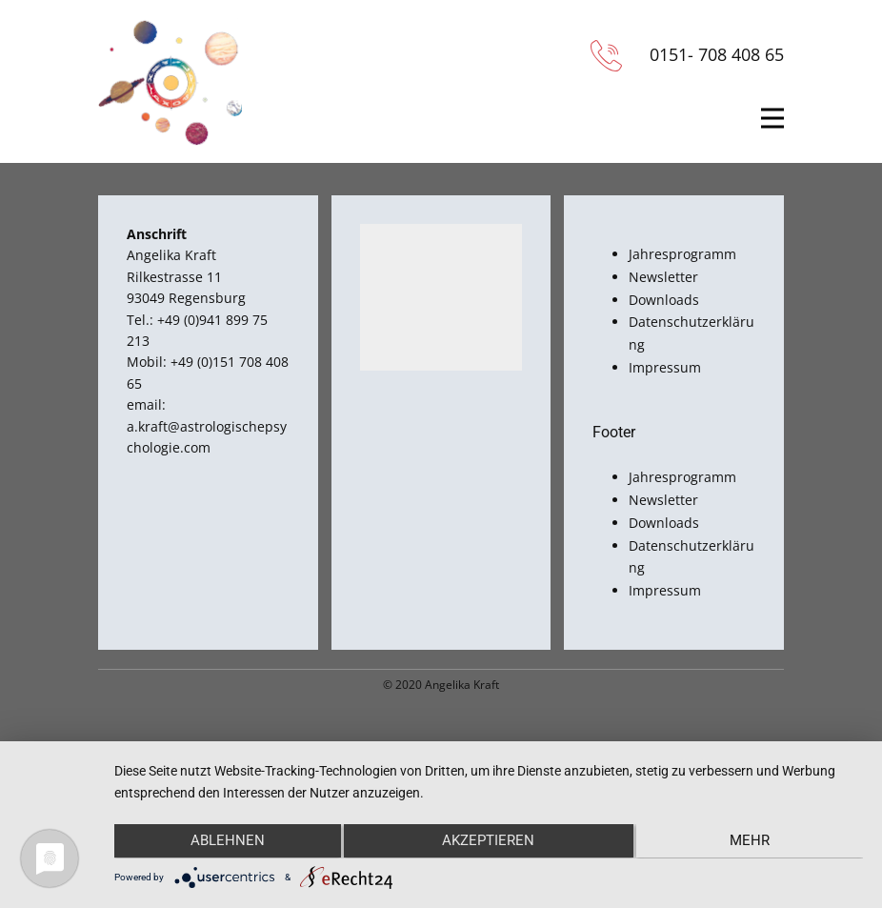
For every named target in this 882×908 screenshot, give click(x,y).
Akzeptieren (488, 842)
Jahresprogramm (682, 254)
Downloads (664, 300)
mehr (752, 842)
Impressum (665, 367)
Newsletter (663, 277)
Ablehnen (226, 842)
